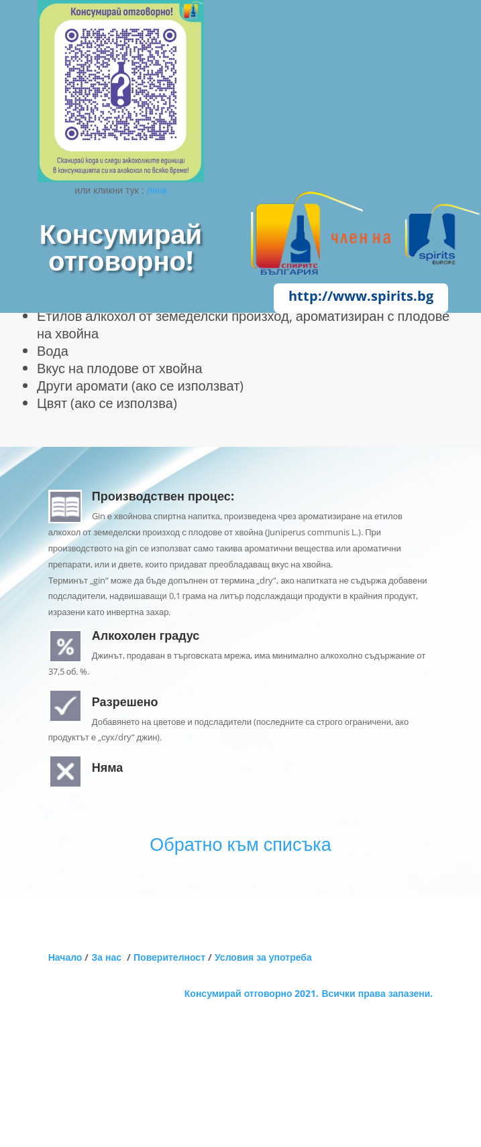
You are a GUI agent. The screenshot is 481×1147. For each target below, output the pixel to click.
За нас (109, 957)
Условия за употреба (263, 957)
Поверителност (169, 957)
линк (157, 190)
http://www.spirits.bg (360, 296)
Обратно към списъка (240, 843)
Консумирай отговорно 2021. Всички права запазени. (308, 993)
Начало (65, 957)
